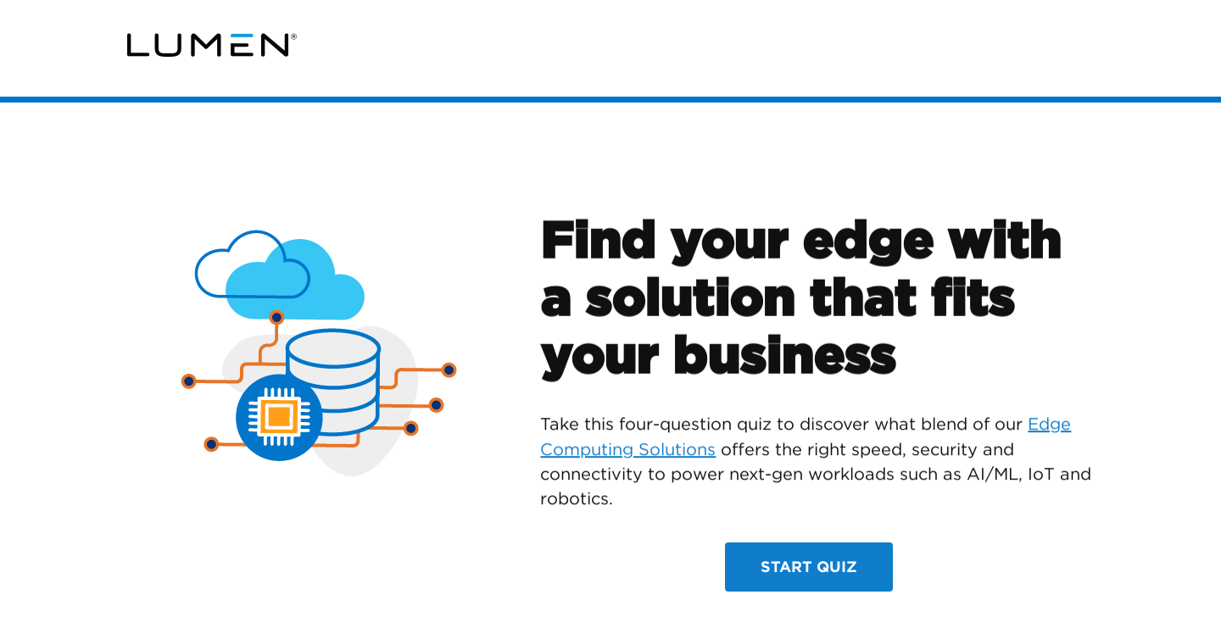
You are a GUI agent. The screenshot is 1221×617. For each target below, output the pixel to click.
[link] (212, 45)
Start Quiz (809, 566)
